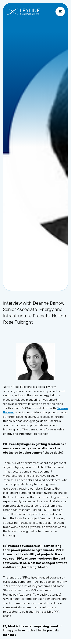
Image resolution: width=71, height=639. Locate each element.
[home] (30, 12)
